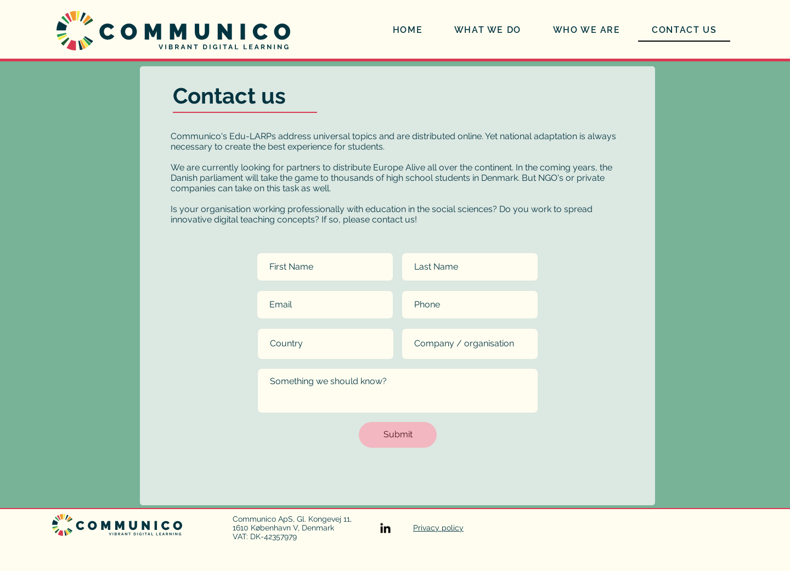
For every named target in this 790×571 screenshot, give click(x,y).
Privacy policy (438, 527)
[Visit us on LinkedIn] (385, 528)
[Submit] (398, 435)
